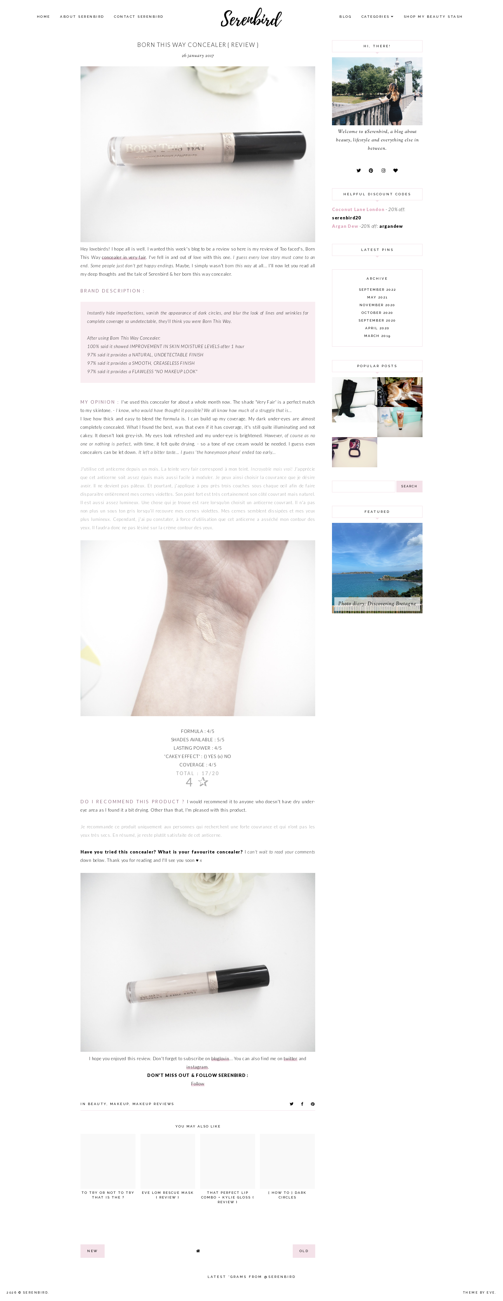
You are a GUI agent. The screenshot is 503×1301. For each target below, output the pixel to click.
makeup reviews (153, 1104)
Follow (197, 1083)
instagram (197, 1067)
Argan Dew (345, 226)
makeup (119, 1104)
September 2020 (377, 320)
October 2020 (377, 313)
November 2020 (377, 305)
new (92, 1251)
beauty (97, 1104)
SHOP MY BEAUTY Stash (433, 16)
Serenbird (35, 1292)
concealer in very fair (124, 257)
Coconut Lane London (358, 209)
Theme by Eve (479, 1292)
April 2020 (377, 328)
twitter (290, 1058)
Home (43, 16)
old (304, 1251)
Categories (375, 16)
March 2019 (377, 336)
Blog (345, 16)
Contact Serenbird (139, 16)
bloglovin (220, 1058)
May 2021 (377, 297)
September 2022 (377, 289)
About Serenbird (82, 16)
